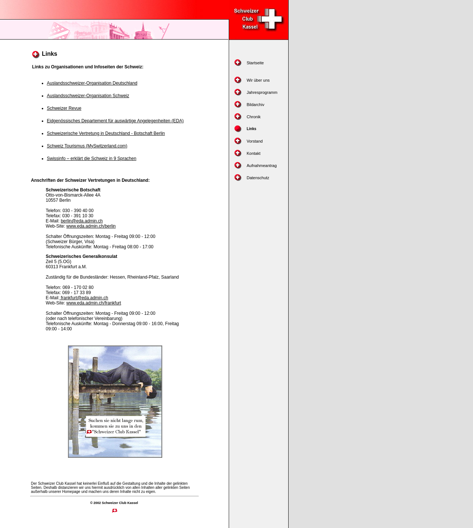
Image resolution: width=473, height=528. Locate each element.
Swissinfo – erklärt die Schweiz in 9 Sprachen (91, 158)
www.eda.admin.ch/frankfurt (94, 303)
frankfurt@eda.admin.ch (83, 297)
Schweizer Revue (64, 108)
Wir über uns (257, 80)
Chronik (253, 117)
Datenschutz (257, 178)
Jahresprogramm (261, 92)
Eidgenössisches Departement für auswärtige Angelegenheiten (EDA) (115, 120)
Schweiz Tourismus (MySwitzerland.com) (87, 146)
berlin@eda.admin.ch (82, 221)
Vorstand (254, 141)
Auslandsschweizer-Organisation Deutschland (92, 83)
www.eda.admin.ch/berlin (91, 226)
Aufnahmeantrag (261, 165)
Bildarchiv (255, 104)
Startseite (254, 63)
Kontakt (253, 153)
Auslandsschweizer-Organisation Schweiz (88, 95)
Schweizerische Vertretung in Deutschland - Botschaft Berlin (106, 133)
